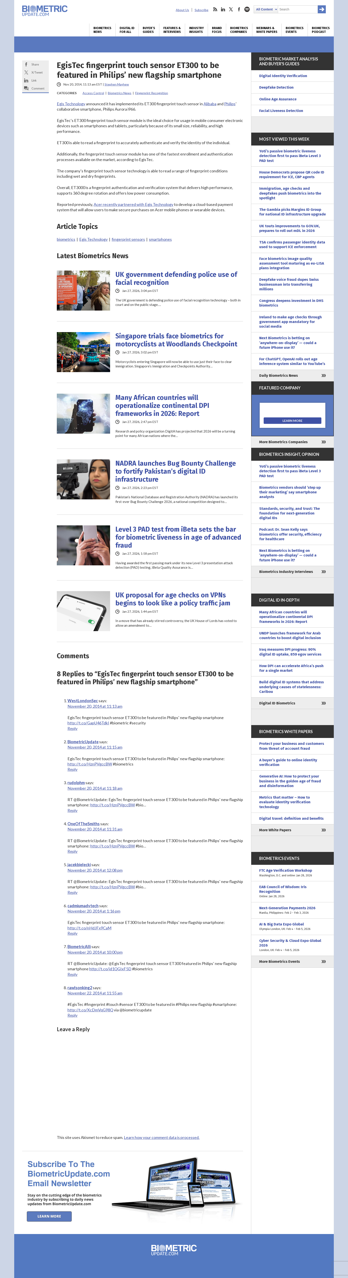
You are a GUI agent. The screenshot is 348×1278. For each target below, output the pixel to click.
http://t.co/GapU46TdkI (88, 722)
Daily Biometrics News (278, 375)
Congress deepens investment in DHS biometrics (291, 303)
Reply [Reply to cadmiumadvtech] (72, 933)
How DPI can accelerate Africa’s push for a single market (291, 668)
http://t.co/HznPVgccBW (89, 764)
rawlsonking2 (79, 987)
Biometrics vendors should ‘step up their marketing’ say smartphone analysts (290, 492)
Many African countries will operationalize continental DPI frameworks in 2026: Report (162, 406)
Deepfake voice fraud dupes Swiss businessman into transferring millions (289, 284)
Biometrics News (102, 30)
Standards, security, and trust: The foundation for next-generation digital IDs (289, 513)
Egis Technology (71, 103)
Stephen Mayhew (117, 84)
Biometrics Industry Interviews (286, 571)
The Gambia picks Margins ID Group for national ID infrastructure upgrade (292, 212)
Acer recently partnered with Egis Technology (133, 204)
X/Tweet (37, 72)
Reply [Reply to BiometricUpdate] (72, 769)
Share (35, 64)
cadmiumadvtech (83, 905)
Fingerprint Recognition (151, 93)
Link (34, 80)
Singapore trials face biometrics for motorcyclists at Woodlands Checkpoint (176, 340)
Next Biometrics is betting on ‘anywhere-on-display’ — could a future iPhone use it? (287, 343)
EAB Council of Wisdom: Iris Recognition (292, 892)
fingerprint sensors (128, 239)
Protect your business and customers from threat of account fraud (291, 746)
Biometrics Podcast (321, 30)
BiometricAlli (79, 946)
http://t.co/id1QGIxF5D (110, 968)
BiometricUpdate (83, 741)
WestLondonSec (82, 700)
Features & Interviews (172, 30)
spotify (247, 9)
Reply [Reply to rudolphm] (72, 810)
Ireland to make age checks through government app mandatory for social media (290, 322)
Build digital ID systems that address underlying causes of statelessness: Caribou (291, 687)
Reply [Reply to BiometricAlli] (72, 974)
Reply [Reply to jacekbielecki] (72, 892)
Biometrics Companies (239, 30)
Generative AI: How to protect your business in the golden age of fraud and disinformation (290, 781)
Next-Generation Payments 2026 (292, 910)
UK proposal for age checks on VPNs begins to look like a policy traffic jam (172, 599)
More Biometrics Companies (283, 442)
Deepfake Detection (276, 87)
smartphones (160, 239)
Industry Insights (196, 30)
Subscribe (201, 10)
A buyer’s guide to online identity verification (288, 762)
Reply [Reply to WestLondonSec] (72, 728)
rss (215, 9)
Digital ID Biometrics (277, 703)
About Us (182, 10)
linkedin (223, 9)
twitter (231, 9)
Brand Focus (217, 30)
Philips (229, 103)
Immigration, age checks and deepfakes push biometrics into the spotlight (290, 193)
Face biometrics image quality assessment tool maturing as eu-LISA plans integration (291, 263)
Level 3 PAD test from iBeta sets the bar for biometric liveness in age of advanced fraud (178, 537)
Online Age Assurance (278, 99)
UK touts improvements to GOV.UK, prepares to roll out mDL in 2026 (289, 228)
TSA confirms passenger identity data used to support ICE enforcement (292, 244)
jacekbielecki (79, 864)
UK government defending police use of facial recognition (176, 279)
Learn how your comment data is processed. (162, 1137)
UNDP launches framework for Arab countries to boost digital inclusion (290, 635)
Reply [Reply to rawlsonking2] (72, 1015)
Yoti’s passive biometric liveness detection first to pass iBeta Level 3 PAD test (290, 156)
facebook (239, 9)
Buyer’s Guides (149, 30)
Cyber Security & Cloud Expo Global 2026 (292, 945)
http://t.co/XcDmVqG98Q (90, 1009)
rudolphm (76, 782)
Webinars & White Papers (266, 30)
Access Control (93, 93)
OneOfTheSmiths (83, 823)
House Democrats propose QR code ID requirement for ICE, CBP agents (291, 174)
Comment (38, 88)
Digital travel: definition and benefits (291, 818)
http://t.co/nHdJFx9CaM (89, 927)
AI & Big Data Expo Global (292, 926)
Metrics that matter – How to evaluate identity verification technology (284, 802)
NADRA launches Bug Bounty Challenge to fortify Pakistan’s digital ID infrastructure (175, 471)
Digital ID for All (127, 30)
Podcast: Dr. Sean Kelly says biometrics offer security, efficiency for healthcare (290, 534)
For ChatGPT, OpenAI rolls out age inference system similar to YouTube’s (292, 361)
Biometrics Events (295, 30)
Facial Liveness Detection (281, 110)
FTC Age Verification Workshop (292, 873)
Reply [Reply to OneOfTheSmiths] (72, 851)
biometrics (66, 239)
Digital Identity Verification (283, 76)
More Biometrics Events (279, 961)
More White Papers (275, 830)
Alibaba (210, 103)
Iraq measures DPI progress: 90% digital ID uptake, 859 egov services (290, 651)
